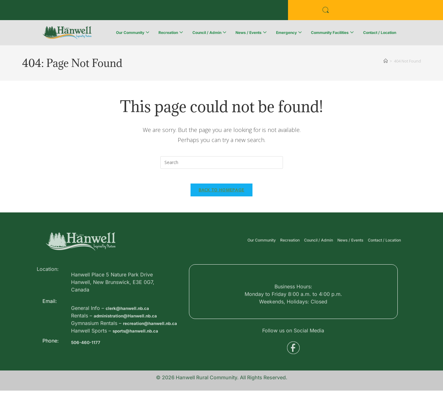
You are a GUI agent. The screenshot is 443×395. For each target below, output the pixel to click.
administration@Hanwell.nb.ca (131, 339)
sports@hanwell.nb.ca (140, 361)
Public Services (129, 11)
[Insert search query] (221, 162)
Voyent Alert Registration (197, 11)
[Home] (386, 61)
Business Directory (71, 11)
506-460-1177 (88, 354)
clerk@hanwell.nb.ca (131, 331)
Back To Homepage (222, 194)
